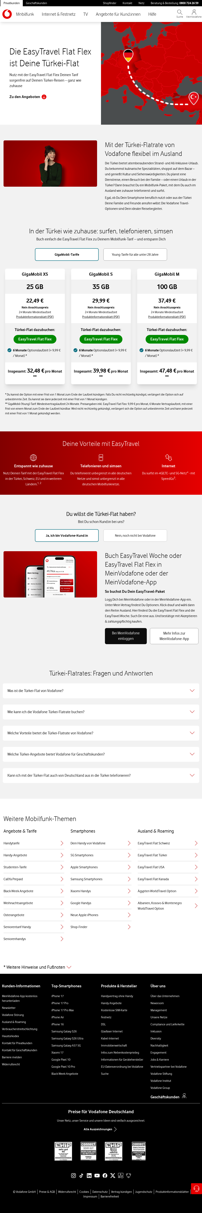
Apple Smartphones (101, 867)
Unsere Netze (159, 1017)
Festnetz (106, 1017)
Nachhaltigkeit (159, 1045)
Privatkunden (12, 3)
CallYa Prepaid (34, 879)
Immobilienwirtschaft (114, 1045)
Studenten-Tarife (34, 867)
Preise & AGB (47, 1192)
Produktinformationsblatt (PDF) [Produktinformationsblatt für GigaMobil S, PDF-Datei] (101, 317)
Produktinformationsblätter (172, 1192)
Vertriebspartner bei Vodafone (169, 1066)
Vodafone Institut (161, 1081)
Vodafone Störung (13, 1015)
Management (159, 1010)
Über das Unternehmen (165, 996)
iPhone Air (57, 1017)
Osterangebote (34, 915)
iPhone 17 (57, 996)
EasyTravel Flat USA (168, 867)
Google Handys (101, 903)
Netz (141, 3)
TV (85, 14)
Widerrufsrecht (11, 1064)
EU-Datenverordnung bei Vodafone (122, 1066)
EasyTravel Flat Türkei (168, 855)
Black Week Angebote (34, 891)
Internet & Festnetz (58, 14)
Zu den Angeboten (27, 97)
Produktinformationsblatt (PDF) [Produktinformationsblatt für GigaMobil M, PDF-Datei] (167, 317)
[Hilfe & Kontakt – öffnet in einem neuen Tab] (196, 1188)
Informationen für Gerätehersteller (122, 1059)
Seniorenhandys (34, 939)
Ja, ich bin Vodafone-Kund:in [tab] (67, 535)
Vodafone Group (160, 1088)
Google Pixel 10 (60, 1059)
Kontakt (127, 3)
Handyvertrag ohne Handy (117, 996)
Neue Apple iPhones (101, 915)
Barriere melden (12, 1057)
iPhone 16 (57, 1024)
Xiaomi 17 (57, 1052)
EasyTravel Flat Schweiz (168, 843)
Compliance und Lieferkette (168, 1024)
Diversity (156, 1038)
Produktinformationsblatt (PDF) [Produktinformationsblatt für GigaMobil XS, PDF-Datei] (35, 317)
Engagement (158, 1052)
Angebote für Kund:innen (118, 14)
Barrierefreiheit (110, 1196)
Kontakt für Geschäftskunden (19, 1050)
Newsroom (157, 1003)
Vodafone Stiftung (161, 1074)
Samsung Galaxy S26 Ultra (67, 1038)
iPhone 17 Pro (59, 1003)
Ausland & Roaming (14, 1022)
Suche (105, 1074)
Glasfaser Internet (112, 1031)
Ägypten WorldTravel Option (168, 891)
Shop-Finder (101, 927)
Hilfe (152, 14)
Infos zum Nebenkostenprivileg (120, 1052)
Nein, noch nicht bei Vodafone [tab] (135, 535)
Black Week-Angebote (64, 1074)
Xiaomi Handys (101, 891)
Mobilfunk (25, 14)
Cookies (84, 1192)
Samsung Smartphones (101, 879)
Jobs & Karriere (160, 1059)
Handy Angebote (111, 1003)
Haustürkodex (10, 1036)
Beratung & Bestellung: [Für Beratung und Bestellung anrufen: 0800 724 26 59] (174, 3)
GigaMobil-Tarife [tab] (67, 254)
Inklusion (156, 1031)
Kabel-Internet (110, 1038)
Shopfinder (109, 3)
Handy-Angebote (34, 855)
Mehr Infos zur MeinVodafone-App (174, 636)
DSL (103, 1024)
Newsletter (9, 1008)
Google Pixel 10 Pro (63, 1066)
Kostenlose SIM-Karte (114, 1010)
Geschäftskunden (36, 3)
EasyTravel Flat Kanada (168, 879)
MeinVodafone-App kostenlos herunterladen (19, 998)
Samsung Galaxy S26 (64, 1031)
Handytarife (34, 843)
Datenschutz (100, 1192)
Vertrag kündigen (121, 1192)
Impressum (90, 1196)
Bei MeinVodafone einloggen (126, 636)
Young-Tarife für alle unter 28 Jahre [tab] (135, 254)
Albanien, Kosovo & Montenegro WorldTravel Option (168, 905)
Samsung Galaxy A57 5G (66, 1045)
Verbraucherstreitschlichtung (19, 1029)
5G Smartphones (101, 855)
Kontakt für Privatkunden (17, 1043)
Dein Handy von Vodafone (101, 843)
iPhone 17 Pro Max (62, 1010)
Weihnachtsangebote (34, 903)
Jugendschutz (143, 1192)
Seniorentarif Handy (34, 927)
